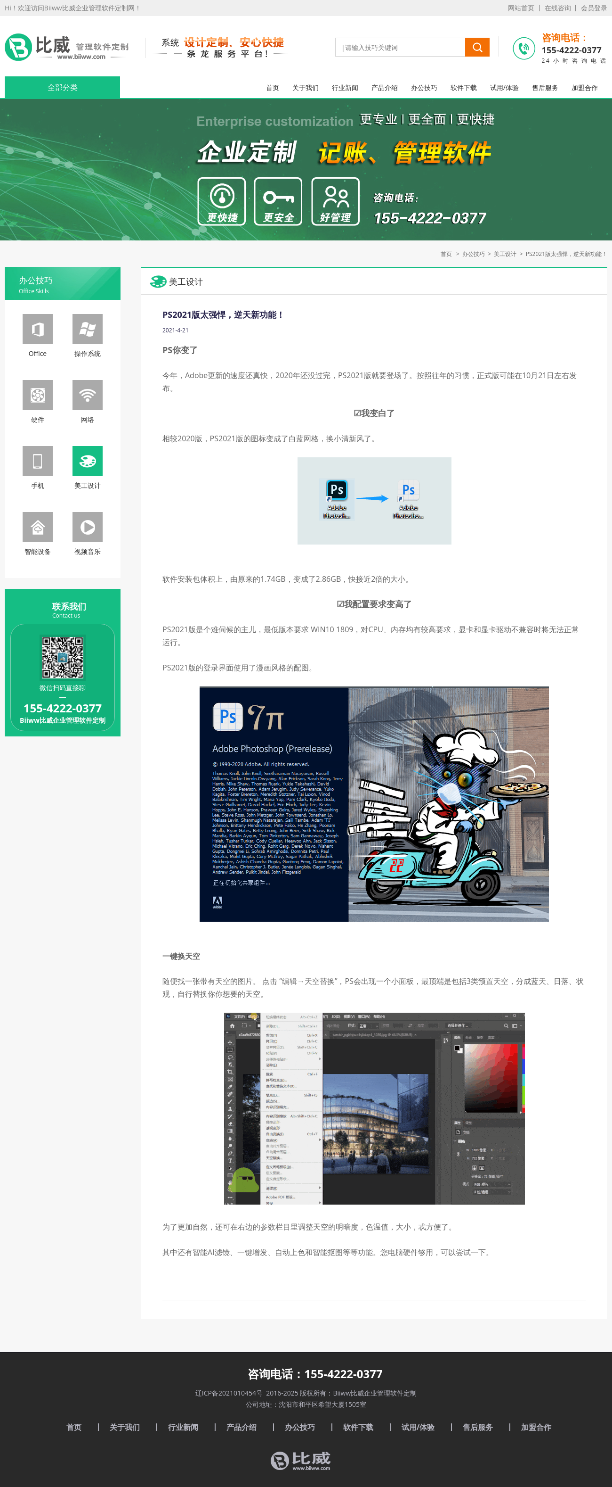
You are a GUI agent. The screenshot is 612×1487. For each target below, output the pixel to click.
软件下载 (464, 87)
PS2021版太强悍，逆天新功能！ (566, 254)
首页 (272, 87)
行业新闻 (345, 87)
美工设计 (505, 254)
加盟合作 (585, 87)
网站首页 (521, 7)
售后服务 (545, 87)
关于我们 (305, 87)
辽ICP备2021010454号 (229, 1392)
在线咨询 (558, 7)
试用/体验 (504, 87)
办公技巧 (424, 87)
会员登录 (594, 7)
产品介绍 (384, 87)
